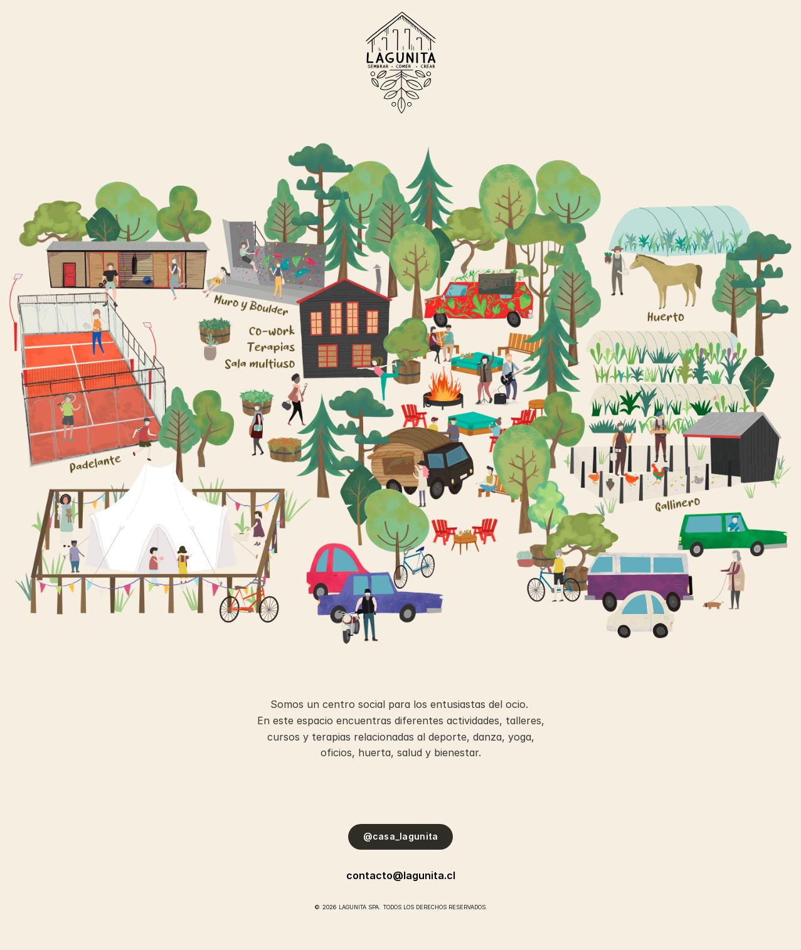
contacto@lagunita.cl (400, 875)
